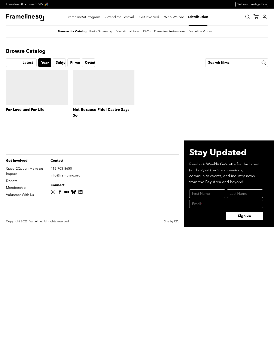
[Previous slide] (9, 131)
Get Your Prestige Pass (252, 4)
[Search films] (236, 227)
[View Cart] (256, 16)
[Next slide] (264, 131)
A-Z (12, 227)
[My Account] (264, 16)
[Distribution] (198, 17)
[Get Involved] (149, 17)
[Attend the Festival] (119, 17)
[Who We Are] (174, 17)
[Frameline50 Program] (83, 17)
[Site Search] (247, 16)
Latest (27, 227)
